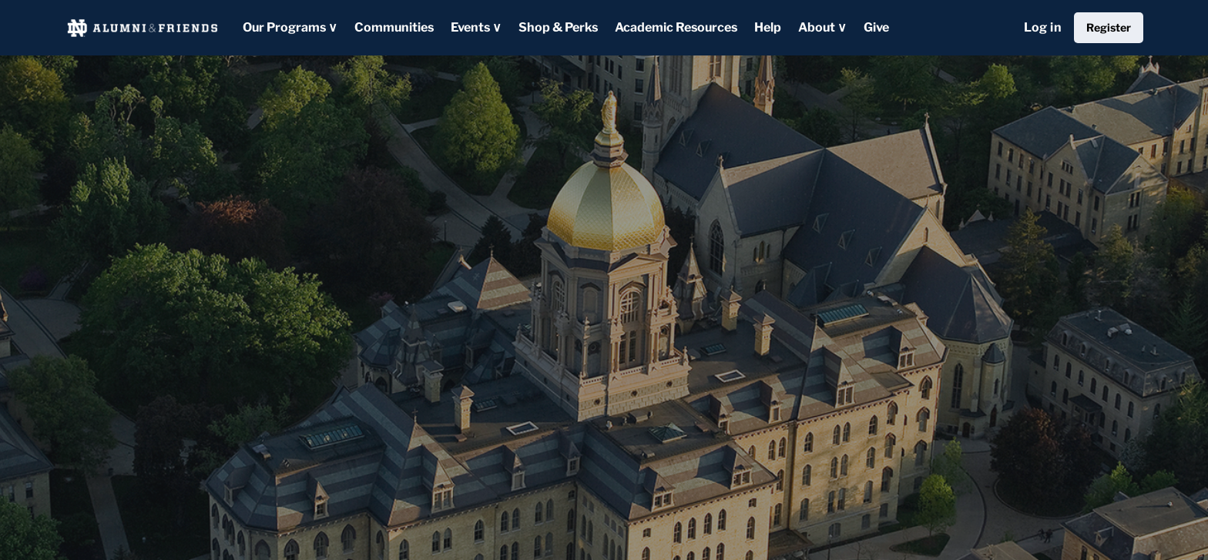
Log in (1043, 27)
